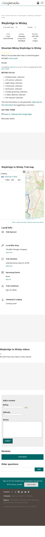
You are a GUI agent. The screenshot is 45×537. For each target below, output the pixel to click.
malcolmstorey (12, 263)
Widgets (30, 496)
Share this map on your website (36, 222)
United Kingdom (22, 15)
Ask (39, 469)
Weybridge (30, 15)
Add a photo (21, 27)
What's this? (9, 266)
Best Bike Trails (25, 500)
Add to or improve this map (19, 222)
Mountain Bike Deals (21, 503)
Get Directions (9, 27)
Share (31, 27)
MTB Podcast (14, 500)
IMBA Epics (35, 500)
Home (3, 15)
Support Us (22, 496)
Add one (8, 279)
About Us (14, 496)
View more (9, 252)
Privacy (34, 506)
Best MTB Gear (8, 503)
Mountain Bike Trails (11, 15)
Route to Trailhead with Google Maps (18, 114)
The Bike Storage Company (16, 249)
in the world (12, 58)
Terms (30, 506)
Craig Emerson (14, 67)
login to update (10, 293)
